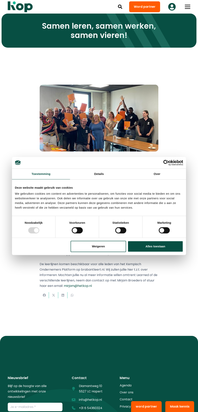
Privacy (125, 406)
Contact (126, 399)
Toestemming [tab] (41, 173)
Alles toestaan (155, 246)
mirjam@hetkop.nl (78, 286)
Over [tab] (157, 173)
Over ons (126, 392)
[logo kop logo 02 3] (20, 6)
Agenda (125, 385)
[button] (120, 7)
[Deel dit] (44, 295)
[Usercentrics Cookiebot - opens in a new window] (166, 163)
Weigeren (98, 246)
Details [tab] (99, 173)
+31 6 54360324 (90, 408)
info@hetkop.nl (90, 399)
